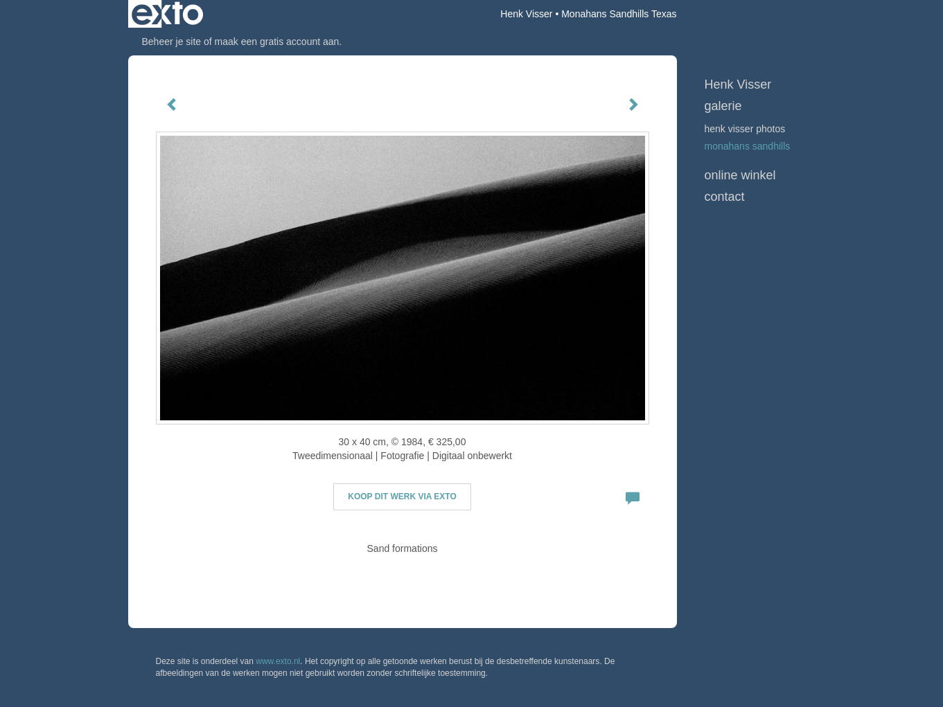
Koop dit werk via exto (402, 496)
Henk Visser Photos (745, 128)
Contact (725, 197)
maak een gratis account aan (277, 41)
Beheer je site (172, 41)
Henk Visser (526, 13)
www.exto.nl (278, 661)
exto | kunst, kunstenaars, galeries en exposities (167, 14)
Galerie (723, 106)
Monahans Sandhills (748, 146)
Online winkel (740, 175)
